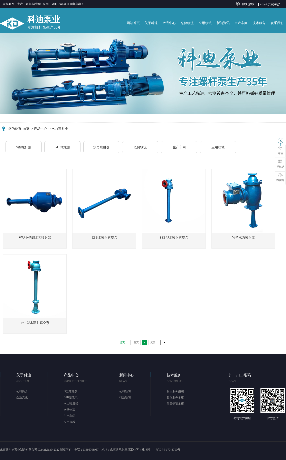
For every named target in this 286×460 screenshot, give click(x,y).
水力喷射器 (101, 147)
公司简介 (22, 391)
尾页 (152, 342)
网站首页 (133, 23)
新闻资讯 (223, 23)
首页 (26, 128)
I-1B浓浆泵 (62, 147)
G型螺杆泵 (23, 147)
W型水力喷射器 (243, 237)
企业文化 (22, 397)
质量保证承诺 (175, 403)
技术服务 (259, 23)
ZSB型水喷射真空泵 (174, 237)
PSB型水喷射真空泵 (35, 322)
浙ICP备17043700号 (168, 449)
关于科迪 (151, 23)
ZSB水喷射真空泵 (104, 237)
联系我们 (277, 23)
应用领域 (205, 23)
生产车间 (241, 23)
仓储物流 (187, 23)
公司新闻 (125, 391)
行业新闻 (125, 397)
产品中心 (169, 23)
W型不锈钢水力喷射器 (35, 237)
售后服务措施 (175, 391)
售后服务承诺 (175, 397)
